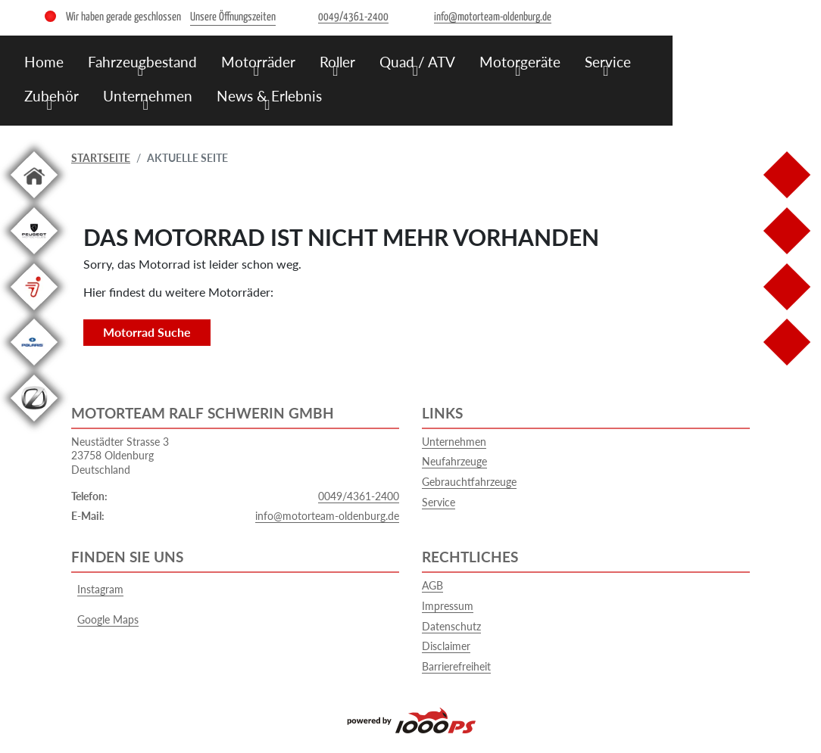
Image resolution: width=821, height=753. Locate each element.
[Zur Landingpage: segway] (34, 313)
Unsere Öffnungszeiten (233, 17)
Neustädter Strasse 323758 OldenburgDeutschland (120, 455)
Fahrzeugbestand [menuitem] (142, 61)
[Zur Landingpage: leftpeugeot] (34, 257)
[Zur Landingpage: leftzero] (34, 424)
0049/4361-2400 (358, 496)
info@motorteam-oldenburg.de (327, 515)
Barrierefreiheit (456, 666)
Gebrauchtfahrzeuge (469, 481)
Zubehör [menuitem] (51, 95)
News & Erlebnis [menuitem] (269, 95)
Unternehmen (454, 441)
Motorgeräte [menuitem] (519, 61)
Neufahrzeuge (454, 461)
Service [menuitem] (608, 61)
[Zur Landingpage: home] (34, 201)
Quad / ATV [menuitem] (417, 61)
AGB (432, 585)
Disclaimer (446, 645)
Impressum (447, 605)
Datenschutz (451, 626)
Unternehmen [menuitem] (147, 95)
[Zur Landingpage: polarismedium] (34, 368)
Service (438, 502)
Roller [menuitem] (337, 61)
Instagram (97, 589)
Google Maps (105, 620)
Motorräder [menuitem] (258, 61)
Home (44, 61)
